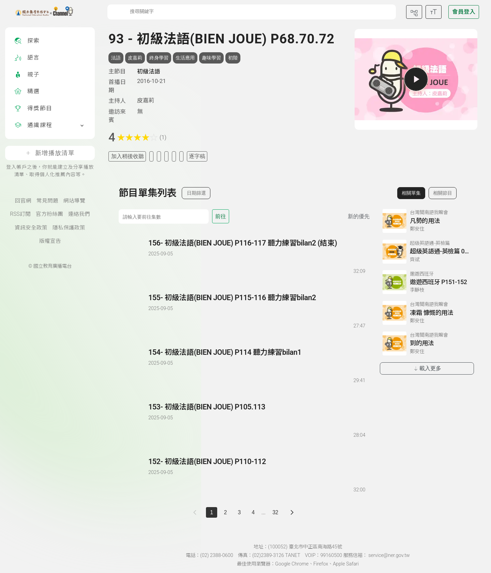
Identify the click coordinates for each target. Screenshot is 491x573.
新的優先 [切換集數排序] (359, 216)
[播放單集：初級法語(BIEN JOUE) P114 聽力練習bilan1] (134, 366)
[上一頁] (196, 512)
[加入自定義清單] (159, 156)
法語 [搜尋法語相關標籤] (116, 57)
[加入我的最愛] (151, 156)
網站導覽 (74, 201)
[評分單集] (174, 156)
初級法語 (148, 71)
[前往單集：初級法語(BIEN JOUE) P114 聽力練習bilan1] (256, 359)
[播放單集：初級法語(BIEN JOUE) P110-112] (134, 475)
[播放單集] (416, 79)
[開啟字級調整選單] (434, 12)
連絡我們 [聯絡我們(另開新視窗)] (79, 214)
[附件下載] (181, 156)
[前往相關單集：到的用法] (427, 344)
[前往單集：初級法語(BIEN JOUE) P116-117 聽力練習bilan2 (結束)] (256, 250)
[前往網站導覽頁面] (414, 12)
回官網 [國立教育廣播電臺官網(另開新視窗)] (23, 201)
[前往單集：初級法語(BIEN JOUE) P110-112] (256, 468)
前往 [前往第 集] (220, 216)
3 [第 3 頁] (239, 512)
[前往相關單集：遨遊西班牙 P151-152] (427, 282)
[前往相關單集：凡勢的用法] (427, 221)
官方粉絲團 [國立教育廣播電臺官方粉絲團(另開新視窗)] (49, 214)
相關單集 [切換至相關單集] (411, 193)
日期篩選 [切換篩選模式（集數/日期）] (196, 193)
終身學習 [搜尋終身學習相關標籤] (158, 57)
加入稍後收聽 (127, 156)
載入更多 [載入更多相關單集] (427, 368)
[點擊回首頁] (40, 11)
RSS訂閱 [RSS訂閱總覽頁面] (20, 214)
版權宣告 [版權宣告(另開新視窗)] (50, 241)
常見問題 (47, 201)
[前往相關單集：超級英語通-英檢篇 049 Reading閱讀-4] (427, 252)
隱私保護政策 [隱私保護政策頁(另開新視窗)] (69, 228)
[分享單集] (166, 156)
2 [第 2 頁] (225, 512)
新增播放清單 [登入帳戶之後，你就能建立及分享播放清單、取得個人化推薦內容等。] (50, 153)
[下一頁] (292, 512)
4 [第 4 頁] (253, 512)
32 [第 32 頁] (275, 512)
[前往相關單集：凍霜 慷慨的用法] (427, 313)
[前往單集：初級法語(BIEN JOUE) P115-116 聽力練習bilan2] (256, 304)
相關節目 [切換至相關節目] (442, 193)
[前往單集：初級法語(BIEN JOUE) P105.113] (256, 414)
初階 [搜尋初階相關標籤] (233, 57)
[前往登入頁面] (463, 12)
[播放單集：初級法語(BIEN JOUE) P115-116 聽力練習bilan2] (134, 311)
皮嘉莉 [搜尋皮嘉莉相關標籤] (135, 57)
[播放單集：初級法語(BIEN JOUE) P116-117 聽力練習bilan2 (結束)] (134, 257)
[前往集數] (164, 216)
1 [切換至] (211, 512)
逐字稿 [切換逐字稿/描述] (197, 156)
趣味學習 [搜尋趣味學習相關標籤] (211, 57)
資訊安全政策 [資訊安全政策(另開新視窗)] (31, 228)
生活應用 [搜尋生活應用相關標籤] (185, 57)
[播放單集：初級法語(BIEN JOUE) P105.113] (134, 420)
